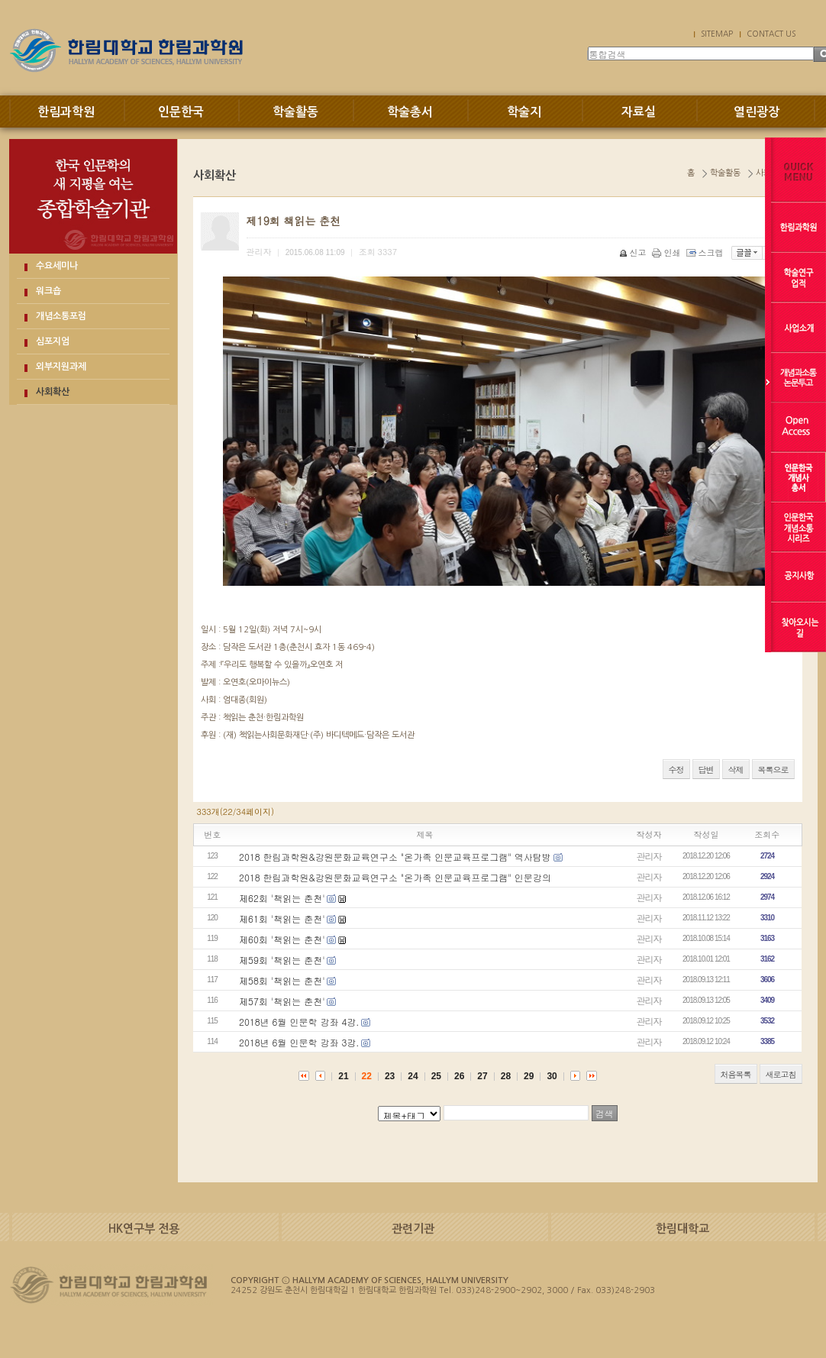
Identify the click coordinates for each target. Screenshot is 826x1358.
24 (413, 1076)
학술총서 (410, 112)
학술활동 (295, 112)
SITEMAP (717, 33)
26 (459, 1076)
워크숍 (48, 291)
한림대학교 (682, 1228)
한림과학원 (66, 112)
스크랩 (706, 252)
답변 (706, 769)
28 (506, 1076)
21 (343, 1076)
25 (436, 1076)
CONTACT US (771, 33)
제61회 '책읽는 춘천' (282, 918)
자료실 (638, 112)
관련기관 (413, 1228)
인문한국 (181, 112)
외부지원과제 (61, 366)
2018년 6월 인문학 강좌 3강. (299, 1042)
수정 (676, 769)
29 (529, 1076)
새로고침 (781, 1074)
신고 (634, 252)
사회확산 (52, 391)
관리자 (649, 855)
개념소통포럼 (61, 316)
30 (552, 1076)
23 (390, 1076)
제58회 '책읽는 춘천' (282, 980)
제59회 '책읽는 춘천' (282, 959)
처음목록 (736, 1074)
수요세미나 (57, 265)
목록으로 (773, 769)
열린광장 (756, 112)
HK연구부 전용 (143, 1228)
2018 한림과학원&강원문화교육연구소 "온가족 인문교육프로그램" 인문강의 (395, 877)
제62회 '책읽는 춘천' (282, 897)
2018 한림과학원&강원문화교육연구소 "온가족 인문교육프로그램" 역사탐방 (395, 856)
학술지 (524, 112)
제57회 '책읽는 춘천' (282, 1000)
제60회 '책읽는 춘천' (282, 939)
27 (482, 1076)
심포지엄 (52, 341)
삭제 (736, 769)
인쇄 (667, 252)
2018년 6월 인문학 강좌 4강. (299, 1021)
